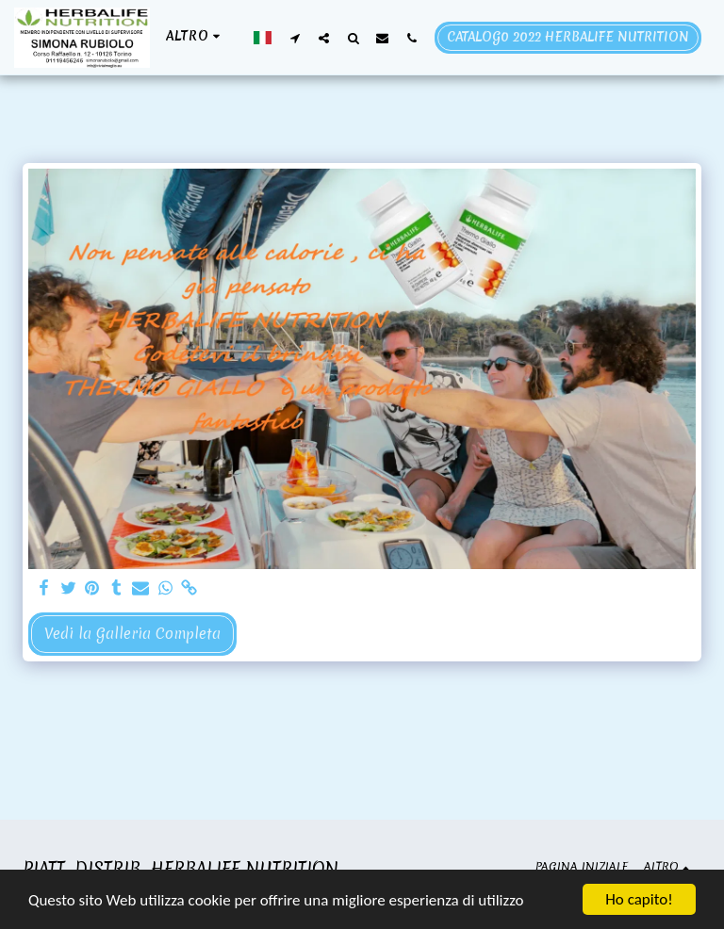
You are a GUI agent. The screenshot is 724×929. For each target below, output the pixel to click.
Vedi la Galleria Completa (132, 634)
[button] (294, 37)
